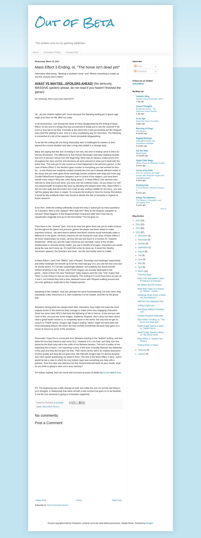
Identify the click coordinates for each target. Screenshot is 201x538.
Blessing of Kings (144, 128)
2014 (138, 224)
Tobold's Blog (142, 96)
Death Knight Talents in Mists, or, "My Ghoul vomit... (151, 333)
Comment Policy (52, 52)
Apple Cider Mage (144, 160)
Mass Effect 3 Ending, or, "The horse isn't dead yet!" (151, 320)
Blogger (149, 523)
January (142, 354)
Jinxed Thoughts (144, 106)
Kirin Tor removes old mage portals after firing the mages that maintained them (150, 175)
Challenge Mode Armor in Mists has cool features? (152, 296)
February (142, 350)
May (140, 263)
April (140, 267)
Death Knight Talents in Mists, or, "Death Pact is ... (151, 327)
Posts (138, 66)
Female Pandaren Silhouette (150, 316)
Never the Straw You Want (147, 121)
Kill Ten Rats (142, 151)
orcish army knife (144, 170)
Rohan (118, 372)
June (140, 259)
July (140, 255)
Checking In (141, 131)
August (141, 251)
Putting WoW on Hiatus (148, 345)
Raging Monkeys (144, 138)
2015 (138, 220)
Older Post (117, 500)
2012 (138, 232)
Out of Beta (74, 22)
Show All (163, 209)
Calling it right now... (147, 305)
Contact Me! (72, 52)
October (142, 243)
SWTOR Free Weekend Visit (150, 301)
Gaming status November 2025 (149, 99)
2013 (138, 228)
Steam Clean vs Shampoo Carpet (150, 163)
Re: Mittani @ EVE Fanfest (150, 285)
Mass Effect (47, 407)
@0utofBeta (138, 84)
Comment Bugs (145, 274)
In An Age (140, 118)
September (143, 247)
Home (35, 52)
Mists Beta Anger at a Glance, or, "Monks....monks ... (151, 290)
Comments (140, 71)
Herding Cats (142, 185)
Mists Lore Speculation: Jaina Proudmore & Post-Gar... (151, 279)
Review (56, 407)
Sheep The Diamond (145, 197)
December (143, 236)
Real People (141, 153)
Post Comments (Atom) (57, 505)
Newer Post (41, 500)
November (143, 240)
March (141, 271)
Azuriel (106, 372)
